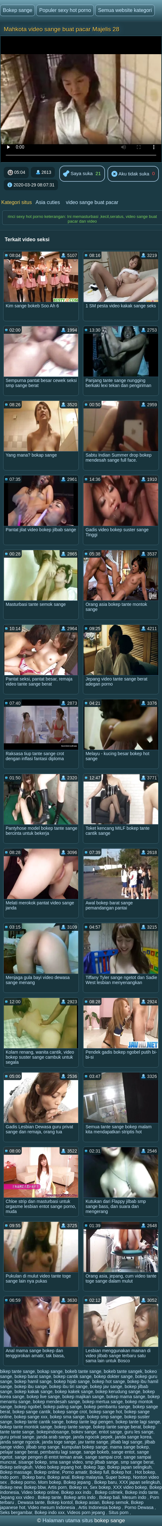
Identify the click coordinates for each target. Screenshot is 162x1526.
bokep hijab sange (72, 1381)
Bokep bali (109, 1497)
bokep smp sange (104, 1416)
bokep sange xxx (30, 1416)
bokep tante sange (73, 1426)
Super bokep (118, 1477)
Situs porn (119, 1512)
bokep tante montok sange (26, 1426)
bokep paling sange (62, 1406)
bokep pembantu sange (107, 1406)
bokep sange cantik (32, 1411)
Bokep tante (49, 1497)
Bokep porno (22, 1482)
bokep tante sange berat (117, 1426)
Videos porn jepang (86, 1512)
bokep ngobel (27, 1406)
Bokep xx (78, 1487)
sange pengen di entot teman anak (49, 1457)
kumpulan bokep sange (84, 1446)
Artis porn (57, 1487)
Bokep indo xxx (50, 1512)
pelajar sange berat (19, 1452)
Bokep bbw (35, 1487)
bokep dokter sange (113, 1376)
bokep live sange (43, 1396)
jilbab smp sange (42, 1446)
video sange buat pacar (92, 202)
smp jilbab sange (101, 1462)
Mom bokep (49, 1482)
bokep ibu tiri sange (68, 1386)
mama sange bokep (129, 1446)
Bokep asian (87, 1502)
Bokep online (47, 1472)
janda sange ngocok (19, 1441)
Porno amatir (74, 1472)
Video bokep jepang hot (58, 1467)
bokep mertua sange (103, 1401)
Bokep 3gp (94, 1467)
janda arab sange (54, 1436)
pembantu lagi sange (60, 1452)
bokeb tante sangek (123, 1371)
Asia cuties (48, 202)
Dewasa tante (31, 1502)
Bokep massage (16, 1472)
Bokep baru (33, 1477)
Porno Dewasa (139, 1507)
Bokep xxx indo (76, 1492)
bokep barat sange (32, 1376)
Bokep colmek (109, 1492)
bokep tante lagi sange (138, 1421)
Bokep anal (58, 1477)
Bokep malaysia (87, 1477)
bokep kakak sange (33, 1391)
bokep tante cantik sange (39, 1421)
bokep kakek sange (74, 1391)
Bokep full (99, 1472)
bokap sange (49, 1371)
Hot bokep (145, 1472)
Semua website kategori (125, 10)
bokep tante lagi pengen (89, 1421)
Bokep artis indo (80, 1497)
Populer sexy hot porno (65, 10)
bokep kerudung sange (117, 1391)
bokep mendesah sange (56, 1401)
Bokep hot (121, 1472)
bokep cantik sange (73, 1376)
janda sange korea (133, 1436)
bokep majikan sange (83, 1396)
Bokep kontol (59, 1502)
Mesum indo (135, 1497)
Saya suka (78, 174)
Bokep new (11, 1487)
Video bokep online (40, 1492)
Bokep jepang (78, 1482)
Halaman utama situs (68, 1520)
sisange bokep (32, 1462)
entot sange (110, 1431)
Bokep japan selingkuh (129, 1467)
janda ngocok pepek (93, 1436)
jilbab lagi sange (126, 1441)
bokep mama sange (126, 1396)
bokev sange (84, 1431)
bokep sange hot (105, 1411)
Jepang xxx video (17, 1497)
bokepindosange (53, 1431)
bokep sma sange (67, 1416)
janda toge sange (59, 1441)
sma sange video (66, 1462)
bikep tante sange (17, 1371)
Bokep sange (17, 10)
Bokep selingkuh (16, 1467)
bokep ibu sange (30, 1386)
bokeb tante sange (83, 1371)
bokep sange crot (70, 1411)
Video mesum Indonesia (52, 1507)
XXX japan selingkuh (139, 1482)
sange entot (122, 1452)
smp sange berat (137, 1462)
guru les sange (138, 1431)
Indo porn (10, 1477)
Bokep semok (115, 1502)
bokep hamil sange (33, 1381)
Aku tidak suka (130, 174)
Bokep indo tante (141, 1492)
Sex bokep (100, 1487)
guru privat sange (17, 1436)
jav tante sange (93, 1441)
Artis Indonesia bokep (100, 1507)
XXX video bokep (130, 1487)
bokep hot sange (108, 1381)
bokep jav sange (106, 1386)
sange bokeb (96, 1452)
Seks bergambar (16, 1512)
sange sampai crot (103, 1457)
